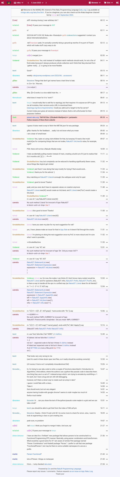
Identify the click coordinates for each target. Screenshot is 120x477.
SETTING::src (35, 348)
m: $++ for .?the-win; (34, 84)
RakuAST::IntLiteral (73, 141)
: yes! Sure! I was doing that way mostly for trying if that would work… (56, 169)
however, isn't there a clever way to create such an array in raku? (51, 380)
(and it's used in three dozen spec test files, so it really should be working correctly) (58, 359)
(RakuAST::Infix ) (45, 329)
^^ (37, 196)
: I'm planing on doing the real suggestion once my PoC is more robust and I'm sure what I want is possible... (61, 236)
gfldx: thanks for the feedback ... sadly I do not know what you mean (53, 131)
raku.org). (83, 10)
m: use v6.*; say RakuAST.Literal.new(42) (42, 199)
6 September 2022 (66, 15)
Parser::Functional (34, 454)
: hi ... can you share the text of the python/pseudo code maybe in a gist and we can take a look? (62, 401)
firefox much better (34, 395)
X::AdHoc (57, 334)
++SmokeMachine (34, 242)
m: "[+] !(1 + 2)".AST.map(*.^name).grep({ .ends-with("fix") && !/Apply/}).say (55, 325)
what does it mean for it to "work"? (40, 98)
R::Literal (73, 190)
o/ (28, 30)
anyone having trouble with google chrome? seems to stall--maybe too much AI (57, 392)
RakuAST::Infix (38, 303)
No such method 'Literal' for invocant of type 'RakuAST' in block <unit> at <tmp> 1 (48, 204)
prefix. (29, 449)
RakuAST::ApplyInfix (45, 295)
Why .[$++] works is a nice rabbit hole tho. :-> (44, 93)
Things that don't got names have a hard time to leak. (51, 81)
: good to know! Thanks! (39, 182)
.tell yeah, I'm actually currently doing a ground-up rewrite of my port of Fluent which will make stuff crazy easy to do (60, 44)
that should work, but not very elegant (41, 389)
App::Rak (63, 230)
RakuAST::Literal (46, 177)
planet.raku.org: (33, 117)
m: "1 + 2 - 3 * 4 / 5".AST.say (37, 286)
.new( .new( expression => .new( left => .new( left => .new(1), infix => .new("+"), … (42, 297)
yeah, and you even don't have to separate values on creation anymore (53, 187)
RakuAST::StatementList (36, 262)
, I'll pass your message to (41, 25)
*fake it (29, 386)
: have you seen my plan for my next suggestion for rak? (50, 225)
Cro (49, 469)
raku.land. (48, 464)
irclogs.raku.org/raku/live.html (32, 12)
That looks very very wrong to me (39, 356)
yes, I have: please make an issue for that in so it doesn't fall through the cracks (60, 230)
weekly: (49, 76)
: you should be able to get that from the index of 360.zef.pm (52, 408)
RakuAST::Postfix (85, 281)
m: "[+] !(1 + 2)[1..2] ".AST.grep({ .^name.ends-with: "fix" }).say (50, 311)
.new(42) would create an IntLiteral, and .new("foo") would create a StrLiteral (62, 191)
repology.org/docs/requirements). (40, 108)
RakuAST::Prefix (72, 281)
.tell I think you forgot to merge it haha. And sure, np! (49, 426)
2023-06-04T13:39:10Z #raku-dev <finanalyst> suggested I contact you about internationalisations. (61, 36)
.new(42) (37, 219)
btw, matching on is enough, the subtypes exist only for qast (56, 177)
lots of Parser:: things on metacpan (40, 459)
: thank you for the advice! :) (41, 172)
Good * (29, 71)
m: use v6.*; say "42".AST (36, 259)
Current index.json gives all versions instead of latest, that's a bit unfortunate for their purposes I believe (59, 112)
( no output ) (31, 87)
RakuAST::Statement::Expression (39, 265)
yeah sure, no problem (35, 421)
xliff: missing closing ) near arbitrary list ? (42, 20)
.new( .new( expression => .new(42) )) (43, 267)
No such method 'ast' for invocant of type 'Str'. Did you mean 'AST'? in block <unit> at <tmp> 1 (52, 252)
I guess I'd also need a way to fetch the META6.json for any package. (53, 126)
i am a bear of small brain (36, 134)
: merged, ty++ (34, 55)
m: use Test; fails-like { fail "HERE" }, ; (44, 334)
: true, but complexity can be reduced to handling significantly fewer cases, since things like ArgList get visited (61, 163)
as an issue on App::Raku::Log (81, 471)
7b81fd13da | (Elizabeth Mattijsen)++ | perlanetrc (52, 118)
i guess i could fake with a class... (39, 383)
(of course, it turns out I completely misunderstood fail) (48, 364)
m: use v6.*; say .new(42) (43, 216)
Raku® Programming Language (69, 469)
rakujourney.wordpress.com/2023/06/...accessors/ (52, 76)
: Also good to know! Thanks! (40, 211)
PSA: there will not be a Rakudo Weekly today (44, 149)
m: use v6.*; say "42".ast (36, 247)
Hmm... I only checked (39, 464)
